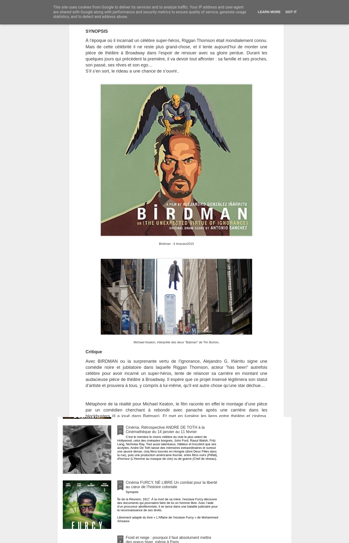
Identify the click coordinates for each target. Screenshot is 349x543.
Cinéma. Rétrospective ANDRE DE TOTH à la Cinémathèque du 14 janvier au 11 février (165, 429)
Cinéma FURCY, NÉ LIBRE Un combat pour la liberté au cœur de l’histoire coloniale (171, 484)
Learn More (269, 12)
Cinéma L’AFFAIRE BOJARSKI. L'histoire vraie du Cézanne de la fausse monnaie (169, 374)
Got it (291, 12)
